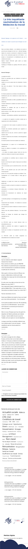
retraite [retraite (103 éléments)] (7, 444)
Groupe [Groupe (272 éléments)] (18, 429)
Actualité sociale (9, 11)
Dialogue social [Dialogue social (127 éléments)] (7, 424)
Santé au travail (8, 15)
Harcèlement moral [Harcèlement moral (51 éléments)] (12, 431)
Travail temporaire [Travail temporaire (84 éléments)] (15, 456)
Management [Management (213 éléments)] (7, 436)
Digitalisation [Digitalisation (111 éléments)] (17, 424)
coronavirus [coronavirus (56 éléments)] (5, 421)
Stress (21, 15)
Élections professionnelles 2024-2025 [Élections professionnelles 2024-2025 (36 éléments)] (9, 460)
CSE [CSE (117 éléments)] (10, 421)
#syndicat (22, 471)
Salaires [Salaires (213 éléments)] (12, 449)
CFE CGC (18, 14)
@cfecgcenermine (8, 468)
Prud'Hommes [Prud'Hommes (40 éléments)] (20, 441)
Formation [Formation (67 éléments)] (21, 426)
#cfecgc (12, 472)
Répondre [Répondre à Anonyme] (3, 329)
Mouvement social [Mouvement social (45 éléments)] (17, 436)
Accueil (2, 11)
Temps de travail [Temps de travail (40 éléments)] (5, 456)
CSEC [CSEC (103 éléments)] (13, 421)
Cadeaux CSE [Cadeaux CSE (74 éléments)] (10, 414)
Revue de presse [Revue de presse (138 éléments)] (16, 444)
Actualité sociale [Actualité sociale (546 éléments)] (10, 412)
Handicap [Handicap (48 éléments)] (4, 431)
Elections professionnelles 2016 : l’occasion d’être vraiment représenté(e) (21, 245)
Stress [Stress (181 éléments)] (20, 453)
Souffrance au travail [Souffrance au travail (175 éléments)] (9, 453)
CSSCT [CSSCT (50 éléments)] (17, 421)
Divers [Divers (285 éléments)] (4, 426)
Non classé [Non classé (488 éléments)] (11, 439)
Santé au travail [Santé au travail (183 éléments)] (8, 451)
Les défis (22, 14)
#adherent (16, 472)
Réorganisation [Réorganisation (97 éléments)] (20, 447)
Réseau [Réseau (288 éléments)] (5, 449)
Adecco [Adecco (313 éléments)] (22, 412)
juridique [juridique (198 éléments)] (12, 434)
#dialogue (21, 472)
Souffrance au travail (15, 15)
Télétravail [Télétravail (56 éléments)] (4, 458)
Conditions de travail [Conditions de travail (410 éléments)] (11, 419)
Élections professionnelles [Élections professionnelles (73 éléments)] (14, 458)
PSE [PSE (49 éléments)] (3, 444)
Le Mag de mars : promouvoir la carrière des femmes (6, 244)
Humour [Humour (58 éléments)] (19, 431)
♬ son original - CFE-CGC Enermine (12, 475)
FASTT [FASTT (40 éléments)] (16, 426)
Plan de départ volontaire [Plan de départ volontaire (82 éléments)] (9, 441)
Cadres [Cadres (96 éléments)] (17, 414)
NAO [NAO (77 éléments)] (3, 439)
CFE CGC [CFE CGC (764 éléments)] (6, 417)
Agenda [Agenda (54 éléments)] (4, 414)
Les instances (13, 14)
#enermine (7, 472)
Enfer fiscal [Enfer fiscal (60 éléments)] (11, 426)
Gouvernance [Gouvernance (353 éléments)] (8, 429)
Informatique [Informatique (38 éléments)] (5, 434)
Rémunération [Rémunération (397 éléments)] (8, 446)
